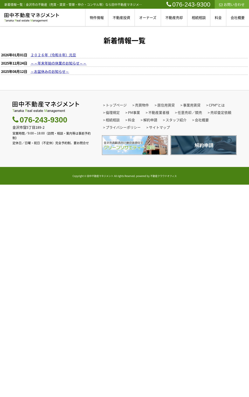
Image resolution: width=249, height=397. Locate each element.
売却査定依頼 (220, 112)
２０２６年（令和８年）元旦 (53, 54)
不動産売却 (174, 17)
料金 (218, 17)
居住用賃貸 (166, 105)
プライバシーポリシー (123, 127)
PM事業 (134, 112)
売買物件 (142, 105)
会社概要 (238, 17)
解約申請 (150, 119)
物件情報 (97, 17)
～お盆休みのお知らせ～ (50, 71)
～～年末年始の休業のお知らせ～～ (58, 63)
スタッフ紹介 (176, 119)
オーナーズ (147, 17)
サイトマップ (159, 127)
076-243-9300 (188, 4)
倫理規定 (113, 112)
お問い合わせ (232, 4)
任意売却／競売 (190, 112)
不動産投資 (121, 17)
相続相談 (199, 17)
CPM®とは (217, 105)
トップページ (116, 105)
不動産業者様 (158, 112)
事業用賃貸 (192, 105)
